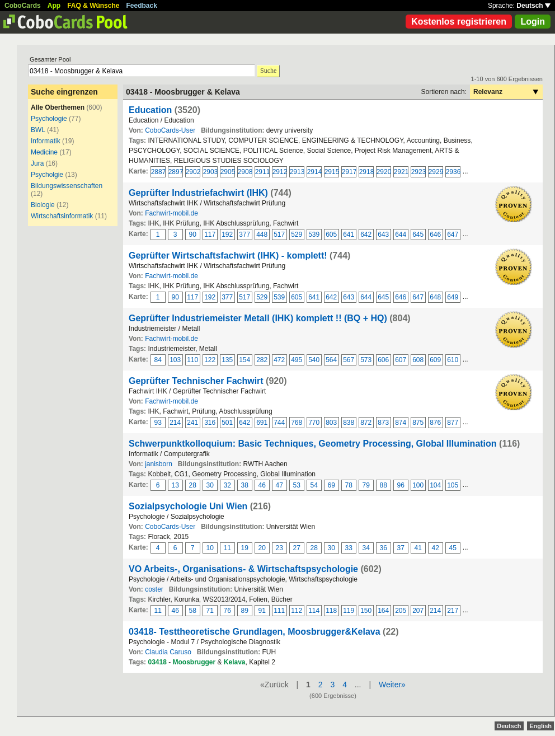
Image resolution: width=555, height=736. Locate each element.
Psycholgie (47, 175)
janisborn (158, 464)
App (54, 6)
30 (210, 485)
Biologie (43, 205)
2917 (349, 172)
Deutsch (533, 6)
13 (175, 485)
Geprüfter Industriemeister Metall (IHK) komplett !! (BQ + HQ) (258, 318)
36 (383, 548)
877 (452, 422)
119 (348, 611)
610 (452, 360)
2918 (366, 172)
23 (279, 548)
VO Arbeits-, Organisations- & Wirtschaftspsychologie (243, 569)
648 (435, 297)
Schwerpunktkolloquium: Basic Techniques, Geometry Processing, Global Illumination (313, 443)
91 (262, 611)
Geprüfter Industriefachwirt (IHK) (198, 193)
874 (400, 422)
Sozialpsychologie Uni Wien (188, 506)
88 (383, 485)
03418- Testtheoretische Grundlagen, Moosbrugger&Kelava (254, 631)
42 (435, 548)
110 (192, 360)
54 (314, 485)
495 (296, 360)
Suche (268, 70)
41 (418, 548)
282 (261, 360)
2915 (331, 172)
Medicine (44, 152)
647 (452, 234)
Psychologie (49, 119)
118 (331, 611)
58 (192, 611)
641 (348, 234)
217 (452, 611)
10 (210, 548)
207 (418, 611)
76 (227, 611)
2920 (384, 172)
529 (296, 234)
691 (261, 422)
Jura (37, 163)
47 (279, 485)
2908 (245, 172)
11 (227, 548)
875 (418, 422)
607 (400, 360)
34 (366, 548)
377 (244, 234)
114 (313, 611)
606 (383, 360)
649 (452, 297)
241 (192, 422)
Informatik (45, 141)
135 (227, 360)
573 (365, 360)
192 (227, 234)
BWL (38, 130)
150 (365, 611)
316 (209, 422)
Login (532, 21)
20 (262, 548)
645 (418, 234)
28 (192, 485)
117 (209, 234)
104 (435, 485)
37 (401, 548)
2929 (436, 172)
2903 (210, 172)
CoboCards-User (170, 130)
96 (401, 485)
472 (279, 360)
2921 (401, 172)
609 (435, 360)
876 (435, 422)
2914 (314, 172)
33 (348, 548)
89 (244, 611)
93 (158, 422)
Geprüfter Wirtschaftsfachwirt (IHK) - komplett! (228, 255)
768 (296, 422)
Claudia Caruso (168, 652)
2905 (227, 172)
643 (383, 234)
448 (261, 234)
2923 (418, 172)
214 (175, 422)
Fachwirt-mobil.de (171, 213)
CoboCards (22, 6)
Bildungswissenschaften (66, 186)
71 (210, 611)
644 (400, 234)
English (540, 726)
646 (435, 234)
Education (150, 110)
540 (313, 360)
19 (244, 548)
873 (383, 422)
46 (262, 485)
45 (453, 548)
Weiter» (392, 684)
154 (244, 360)
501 (227, 422)
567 (348, 360)
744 (279, 422)
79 (366, 485)
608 (418, 360)
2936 (453, 172)
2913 (297, 172)
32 (227, 485)
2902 (193, 172)
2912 (279, 172)
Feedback (141, 6)
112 (296, 611)
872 (365, 422)
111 (279, 611)
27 (296, 548)
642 (365, 234)
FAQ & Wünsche (93, 6)
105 (452, 485)
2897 (175, 172)
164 (383, 611)
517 (279, 234)
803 (331, 422)
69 (331, 485)
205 (400, 611)
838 (348, 422)
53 (296, 485)
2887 (158, 172)
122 (209, 360)
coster (154, 589)
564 (331, 360)
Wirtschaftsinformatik (62, 216)
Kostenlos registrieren (458, 21)
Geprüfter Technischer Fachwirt (196, 381)
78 (348, 485)
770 (313, 422)
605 (331, 234)
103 (175, 360)
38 (244, 485)
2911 (262, 172)
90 (192, 234)
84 (158, 360)
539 (313, 234)
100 (418, 485)
